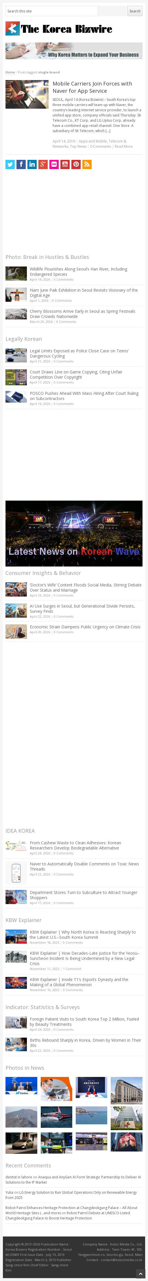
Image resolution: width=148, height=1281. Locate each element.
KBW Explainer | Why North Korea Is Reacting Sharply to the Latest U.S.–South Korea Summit (83, 934)
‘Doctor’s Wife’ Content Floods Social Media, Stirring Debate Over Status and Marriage (86, 587)
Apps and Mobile (93, 141)
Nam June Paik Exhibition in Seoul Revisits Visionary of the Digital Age (84, 292)
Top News (78, 146)
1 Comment (72, 969)
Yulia (9, 1192)
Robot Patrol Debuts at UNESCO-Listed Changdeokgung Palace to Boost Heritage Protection (67, 1215)
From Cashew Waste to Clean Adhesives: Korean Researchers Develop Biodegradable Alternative (75, 845)
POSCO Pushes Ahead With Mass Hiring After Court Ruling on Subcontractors (84, 395)
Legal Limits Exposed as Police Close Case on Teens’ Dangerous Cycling (79, 353)
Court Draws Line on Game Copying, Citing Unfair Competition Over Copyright (76, 374)
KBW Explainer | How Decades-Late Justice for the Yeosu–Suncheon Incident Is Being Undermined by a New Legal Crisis (85, 958)
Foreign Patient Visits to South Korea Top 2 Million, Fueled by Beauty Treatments (84, 1021)
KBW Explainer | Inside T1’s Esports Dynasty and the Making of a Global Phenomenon (79, 982)
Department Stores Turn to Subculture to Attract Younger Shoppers (83, 895)
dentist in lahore (18, 1177)
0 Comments (63, 279)
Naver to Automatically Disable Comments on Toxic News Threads (84, 866)
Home (10, 72)
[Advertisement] (48, 213)
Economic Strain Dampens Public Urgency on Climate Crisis (85, 627)
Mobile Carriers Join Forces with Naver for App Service (92, 87)
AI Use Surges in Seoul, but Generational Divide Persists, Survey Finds (82, 608)
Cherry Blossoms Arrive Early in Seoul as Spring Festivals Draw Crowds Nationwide (82, 313)
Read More (124, 146)
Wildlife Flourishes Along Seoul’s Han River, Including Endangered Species (78, 271)
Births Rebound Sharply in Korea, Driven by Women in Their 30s (85, 1042)
